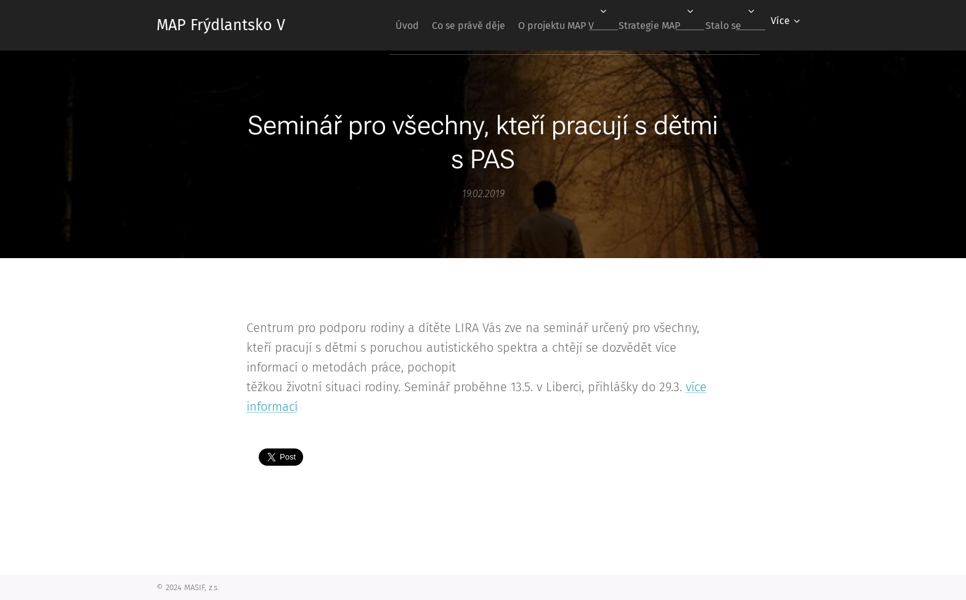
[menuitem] (376, 25)
